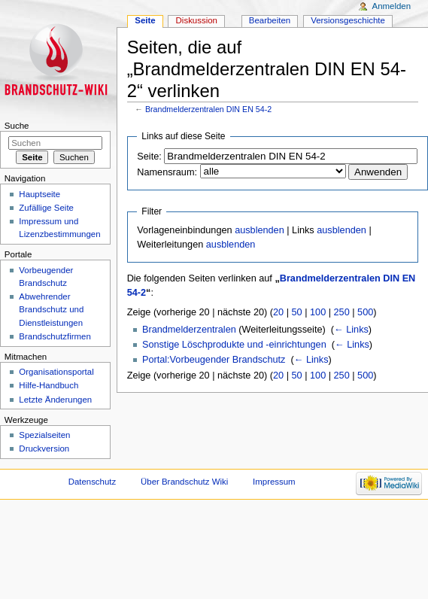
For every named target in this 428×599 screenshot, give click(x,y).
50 (297, 312)
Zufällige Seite (46, 207)
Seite (145, 20)
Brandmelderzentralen (189, 329)
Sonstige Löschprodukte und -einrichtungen (234, 344)
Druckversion (44, 448)
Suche (17, 125)
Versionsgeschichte (348, 20)
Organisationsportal (56, 371)
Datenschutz (92, 481)
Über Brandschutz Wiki (184, 481)
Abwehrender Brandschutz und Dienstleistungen (51, 309)
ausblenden (259, 230)
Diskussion (196, 20)
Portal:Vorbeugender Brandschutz (213, 359)
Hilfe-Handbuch (48, 385)
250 (342, 312)
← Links (351, 329)
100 (318, 312)
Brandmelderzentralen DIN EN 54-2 (208, 109)
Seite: (149, 156)
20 (278, 312)
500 (365, 312)
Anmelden (391, 6)
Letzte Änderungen (55, 399)
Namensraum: (167, 172)
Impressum (274, 481)
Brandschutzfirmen (54, 336)
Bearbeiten (269, 20)
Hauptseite (39, 194)
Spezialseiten (44, 434)
